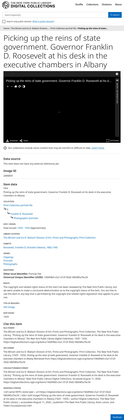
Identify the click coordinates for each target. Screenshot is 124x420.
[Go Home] (16, 86)
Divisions (107, 4)
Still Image (9, 307)
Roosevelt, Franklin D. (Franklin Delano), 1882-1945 (30, 247)
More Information (117, 84)
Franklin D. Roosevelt (21, 213)
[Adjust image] (24, 86)
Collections (92, 4)
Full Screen (112, 140)
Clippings (8, 257)
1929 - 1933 (23, 227)
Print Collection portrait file (18, 205)
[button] (117, 80)
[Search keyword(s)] (55, 15)
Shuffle (79, 4)
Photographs (10, 264)
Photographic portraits (26, 218)
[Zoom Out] (12, 86)
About (118, 4)
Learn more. (98, 148)
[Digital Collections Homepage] (28, 5)
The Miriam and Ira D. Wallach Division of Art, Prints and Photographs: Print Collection (49, 237)
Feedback (117, 417)
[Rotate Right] (20, 86)
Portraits (8, 260)
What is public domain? (43, 21)
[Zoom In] (8, 86)
